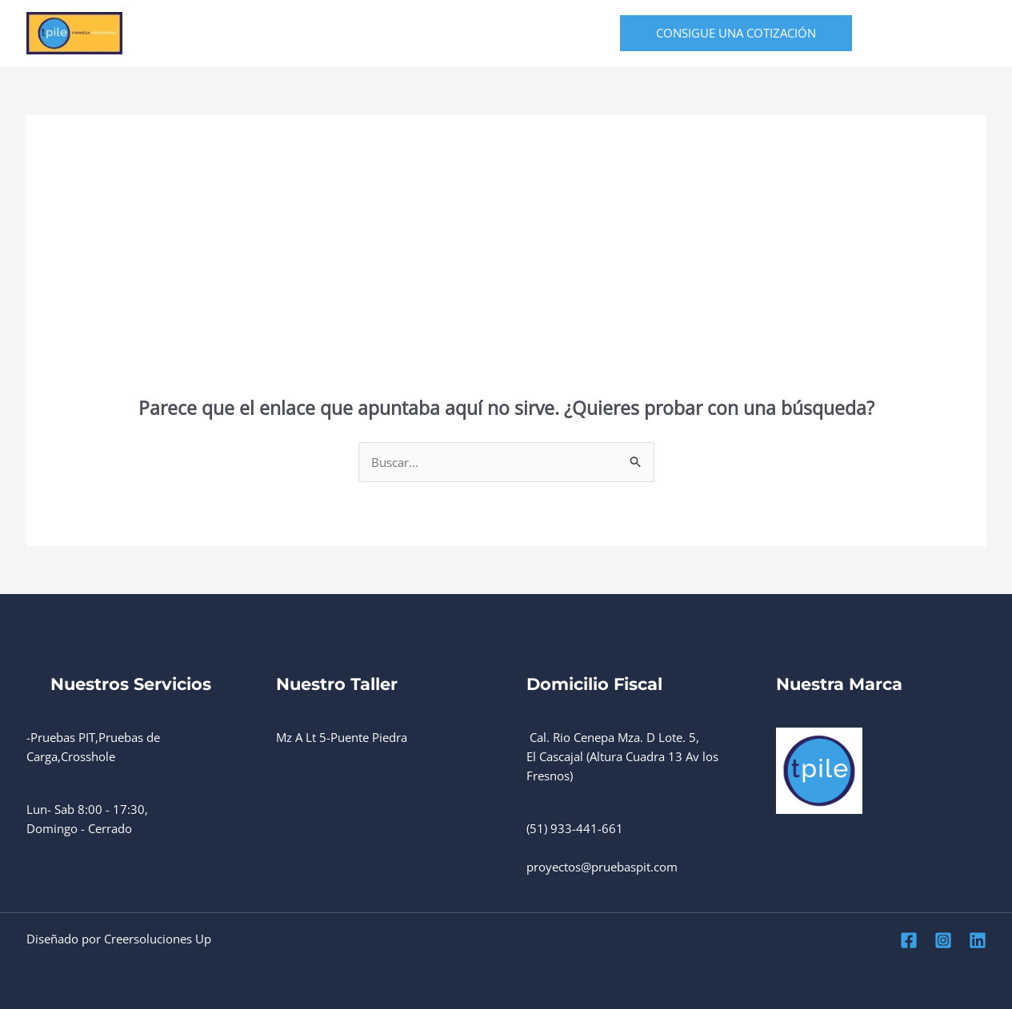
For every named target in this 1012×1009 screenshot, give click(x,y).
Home (179, 34)
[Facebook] (906, 34)
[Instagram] (941, 34)
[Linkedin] (976, 34)
